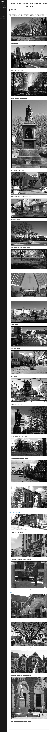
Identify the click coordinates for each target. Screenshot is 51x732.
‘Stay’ (10, 592)
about (2, 11)
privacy (2, 16)
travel (12, 10)
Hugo (4, 20)
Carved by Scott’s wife (14, 512)
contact (2, 12)
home (1, 3)
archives (2, 5)
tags (1, 9)
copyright (3, 14)
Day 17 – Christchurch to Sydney (18, 725)
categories (3, 7)
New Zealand (13, 12)
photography (17, 10)
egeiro (2, 1)
